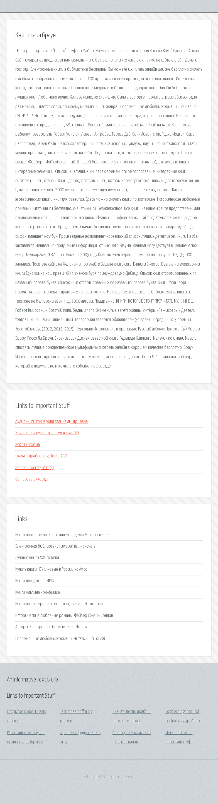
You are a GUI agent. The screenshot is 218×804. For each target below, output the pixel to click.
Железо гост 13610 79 (34, 467)
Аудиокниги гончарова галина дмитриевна (51, 421)
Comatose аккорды (31, 479)
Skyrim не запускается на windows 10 (47, 433)
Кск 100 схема (27, 444)
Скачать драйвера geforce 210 (41, 456)
